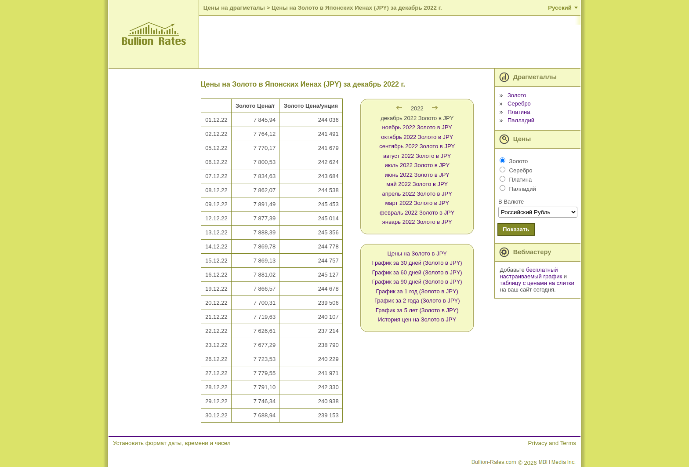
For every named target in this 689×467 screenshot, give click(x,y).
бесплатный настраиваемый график (531, 273)
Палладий (521, 120)
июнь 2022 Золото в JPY (417, 174)
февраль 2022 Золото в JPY (417, 212)
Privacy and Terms (552, 443)
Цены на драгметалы (234, 7)
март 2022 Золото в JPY (417, 203)
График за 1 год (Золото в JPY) (417, 291)
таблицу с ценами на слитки (537, 283)
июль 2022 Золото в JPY (417, 165)
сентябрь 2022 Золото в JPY (417, 146)
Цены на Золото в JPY (417, 253)
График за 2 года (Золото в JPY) (417, 300)
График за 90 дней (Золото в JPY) (417, 281)
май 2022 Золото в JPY (417, 184)
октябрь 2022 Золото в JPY (417, 137)
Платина (519, 112)
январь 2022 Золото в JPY (417, 222)
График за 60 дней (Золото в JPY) (417, 272)
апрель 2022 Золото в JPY (417, 193)
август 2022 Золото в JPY (417, 156)
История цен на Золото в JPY (417, 319)
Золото (517, 95)
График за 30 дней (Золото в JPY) (417, 262)
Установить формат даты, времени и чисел (171, 443)
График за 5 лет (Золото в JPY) (417, 310)
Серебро (519, 103)
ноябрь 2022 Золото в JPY (417, 127)
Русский (560, 7)
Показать (516, 229)
